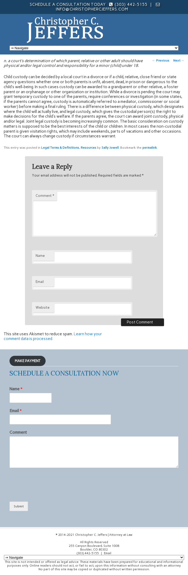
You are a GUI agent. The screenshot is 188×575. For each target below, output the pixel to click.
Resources (88, 147)
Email (40, 282)
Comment (45, 196)
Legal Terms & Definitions (60, 147)
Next (178, 60)
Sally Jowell (110, 147)
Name (40, 256)
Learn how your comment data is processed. (53, 336)
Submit (19, 506)
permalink (149, 147)
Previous (160, 60)
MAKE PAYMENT (27, 361)
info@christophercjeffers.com (92, 9)
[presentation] (49, 493)
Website (43, 307)
